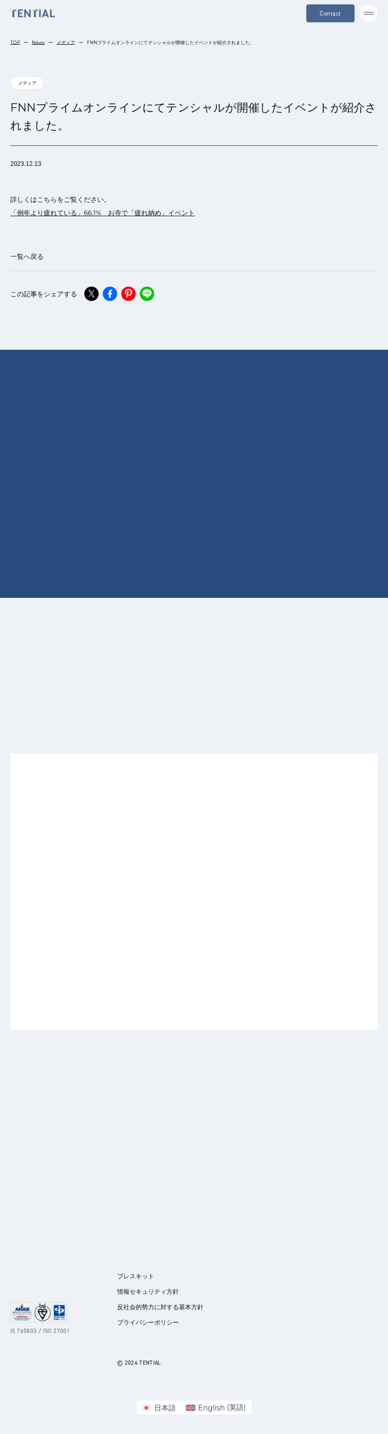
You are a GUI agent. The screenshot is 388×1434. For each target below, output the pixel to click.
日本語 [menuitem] (165, 1407)
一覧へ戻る (27, 256)
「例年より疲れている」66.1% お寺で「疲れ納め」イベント (102, 213)
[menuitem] (159, 1407)
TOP (15, 42)
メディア (66, 42)
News (38, 42)
